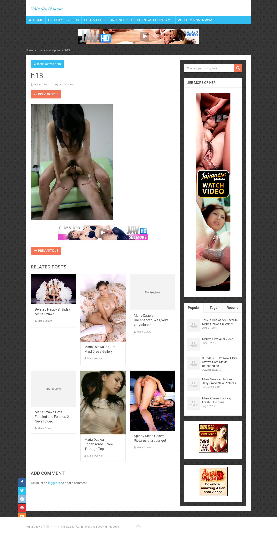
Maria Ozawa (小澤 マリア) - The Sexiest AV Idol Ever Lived (61, 526)
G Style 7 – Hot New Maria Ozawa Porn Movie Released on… (220, 362)
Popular (194, 308)
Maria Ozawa (41, 84)
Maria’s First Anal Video (218, 339)
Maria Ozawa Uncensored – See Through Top (98, 444)
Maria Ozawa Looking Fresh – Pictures (216, 400)
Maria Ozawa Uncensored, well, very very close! (151, 320)
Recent (232, 308)
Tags (213, 308)
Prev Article (46, 94)
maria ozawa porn (49, 64)
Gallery (55, 20)
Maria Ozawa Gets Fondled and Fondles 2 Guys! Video (52, 416)
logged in (54, 483)
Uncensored (121, 20)
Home (35, 20)
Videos (73, 20)
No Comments (67, 84)
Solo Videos (94, 20)
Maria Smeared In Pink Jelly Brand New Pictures (219, 381)
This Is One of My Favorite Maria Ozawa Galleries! (220, 322)
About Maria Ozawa (195, 20)
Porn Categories (152, 20)
